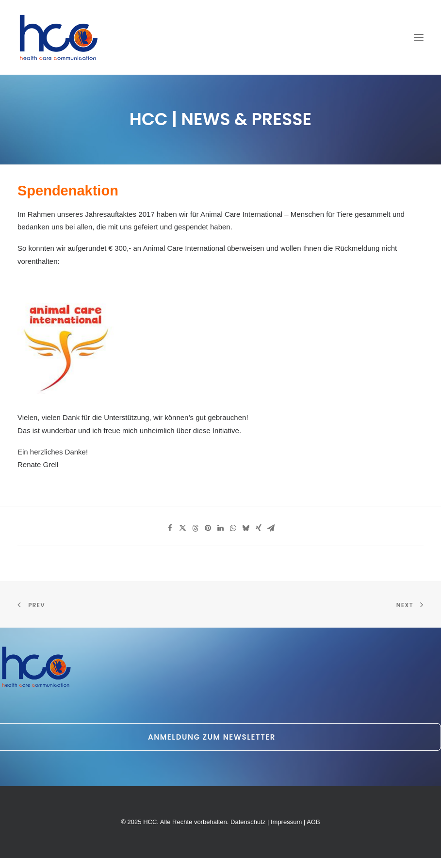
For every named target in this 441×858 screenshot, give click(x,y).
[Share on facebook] (170, 528)
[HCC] (58, 37)
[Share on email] (271, 528)
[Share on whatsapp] (233, 528)
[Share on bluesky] (246, 528)
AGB (313, 822)
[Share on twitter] (183, 528)
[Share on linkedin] (221, 528)
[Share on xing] (258, 528)
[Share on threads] (195, 528)
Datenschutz (247, 822)
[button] (418, 37)
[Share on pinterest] (208, 528)
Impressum (286, 822)
